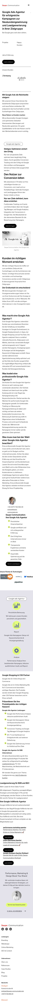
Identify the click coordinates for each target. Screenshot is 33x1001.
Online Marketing (7, 947)
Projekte (4, 976)
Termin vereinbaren (13, 564)
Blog (2, 972)
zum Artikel (8, 837)
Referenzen (5, 965)
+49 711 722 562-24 (7, 994)
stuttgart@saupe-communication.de (12, 511)
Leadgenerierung (8, 764)
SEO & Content (6, 951)
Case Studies (5, 969)
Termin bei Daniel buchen (16, 905)
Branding (4, 940)
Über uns (4, 962)
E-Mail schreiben (14, 911)
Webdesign (5, 944)
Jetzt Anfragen (10, 226)
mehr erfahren (8, 62)
